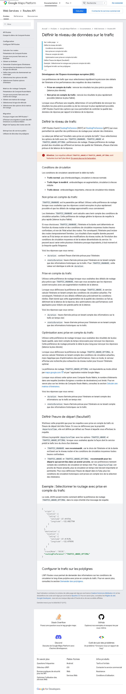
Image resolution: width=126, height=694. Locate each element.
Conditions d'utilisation (105, 642)
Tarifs (69, 3)
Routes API (29, 10)
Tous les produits (43, 678)
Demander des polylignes (71, 548)
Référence (18, 16)
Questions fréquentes (45, 630)
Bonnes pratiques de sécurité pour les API (48, 639)
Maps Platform (22, 3)
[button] (16, 42)
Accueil (44, 29)
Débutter (80, 11)
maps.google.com (53, 339)
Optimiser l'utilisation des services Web (47, 645)
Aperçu (47, 3)
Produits (58, 3)
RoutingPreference (68, 95)
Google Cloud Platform (46, 674)
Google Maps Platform (68, 29)
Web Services (11, 10)
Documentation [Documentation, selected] (83, 3)
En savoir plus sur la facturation (83, 125)
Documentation (85, 29)
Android (70, 630)
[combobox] (107, 3)
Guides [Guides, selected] (6, 16)
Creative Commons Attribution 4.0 (103, 560)
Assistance (100, 638)
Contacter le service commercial (106, 11)
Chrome (40, 666)
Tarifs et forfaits (102, 630)
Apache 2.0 (76, 562)
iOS (68, 634)
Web (68, 638)
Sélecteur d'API (43, 634)
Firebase (40, 670)
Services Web (72, 642)
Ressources (33, 16)
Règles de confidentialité (67, 689)
